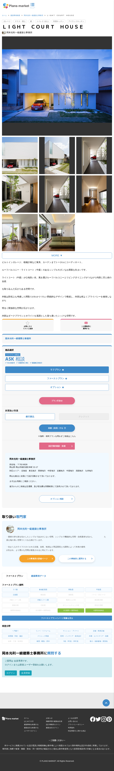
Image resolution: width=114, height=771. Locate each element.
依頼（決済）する (57, 428)
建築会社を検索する (31, 728)
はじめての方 (29, 721)
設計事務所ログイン (53, 724)
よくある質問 (73, 718)
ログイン (11, 673)
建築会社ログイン (52, 728)
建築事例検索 (15, 15)
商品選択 (9, 350)
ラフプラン (57, 370)
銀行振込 (30, 416)
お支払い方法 (11, 410)
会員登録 (25, 673)
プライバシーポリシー (76, 724)
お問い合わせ (73, 721)
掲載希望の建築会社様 (54, 721)
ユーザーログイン (30, 731)
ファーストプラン (57, 378)
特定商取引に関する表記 (77, 731)
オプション (57, 387)
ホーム (4, 15)
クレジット (84, 416)
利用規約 (71, 728)
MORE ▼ (57, 255)
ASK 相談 (15, 359)
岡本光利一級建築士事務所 (33, 15)
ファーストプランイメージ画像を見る (57, 618)
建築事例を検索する (31, 724)
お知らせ (49, 718)
